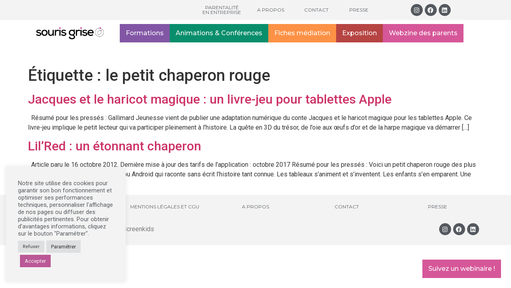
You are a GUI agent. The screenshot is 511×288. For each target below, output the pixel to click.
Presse (358, 10)
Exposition (359, 33)
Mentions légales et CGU (164, 207)
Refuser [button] (31, 246)
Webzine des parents (423, 33)
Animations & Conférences (219, 33)
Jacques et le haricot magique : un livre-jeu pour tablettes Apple (210, 99)
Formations (145, 33)
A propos (270, 10)
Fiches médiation (302, 33)
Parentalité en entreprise (221, 9)
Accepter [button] (35, 261)
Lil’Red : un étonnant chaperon (114, 146)
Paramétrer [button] (63, 247)
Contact (316, 10)
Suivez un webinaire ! (461, 268)
